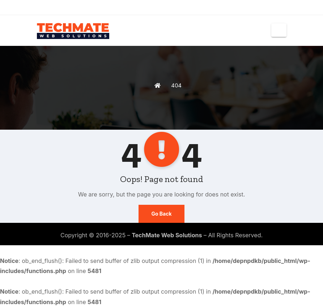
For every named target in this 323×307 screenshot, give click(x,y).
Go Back (161, 214)
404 (176, 85)
